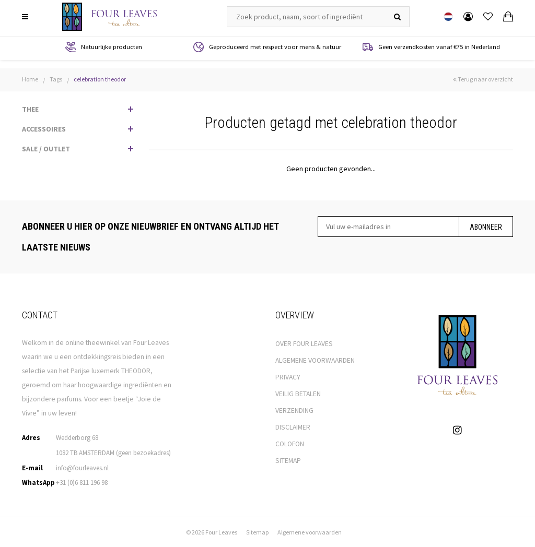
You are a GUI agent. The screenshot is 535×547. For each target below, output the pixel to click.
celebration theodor (100, 79)
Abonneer (486, 227)
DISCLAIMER (292, 427)
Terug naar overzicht (483, 79)
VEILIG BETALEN (298, 393)
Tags (56, 79)
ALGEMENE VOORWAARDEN (315, 360)
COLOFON (289, 443)
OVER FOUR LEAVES (304, 343)
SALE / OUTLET (46, 148)
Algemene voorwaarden (309, 532)
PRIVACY (287, 377)
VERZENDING (294, 410)
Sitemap (257, 532)
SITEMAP (288, 460)
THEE (30, 109)
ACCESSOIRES (44, 129)
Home (30, 79)
